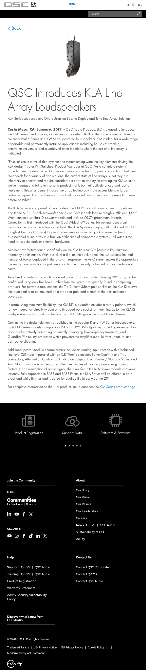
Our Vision (83, 497)
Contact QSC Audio (89, 581)
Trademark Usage (18, 647)
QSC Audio (14, 529)
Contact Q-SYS (86, 574)
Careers (81, 518)
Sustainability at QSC (90, 532)
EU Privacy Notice (72, 647)
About (80, 480)
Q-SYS (11, 492)
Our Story (82, 490)
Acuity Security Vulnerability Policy (27, 597)
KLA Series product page (117, 386)
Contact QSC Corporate (92, 567)
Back (16, 28)
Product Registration (21, 581)
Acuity (80, 539)
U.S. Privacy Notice (45, 647)
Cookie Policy (96, 647)
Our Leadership (87, 511)
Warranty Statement (21, 588)
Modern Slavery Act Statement (26, 653)
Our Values (83, 504)
